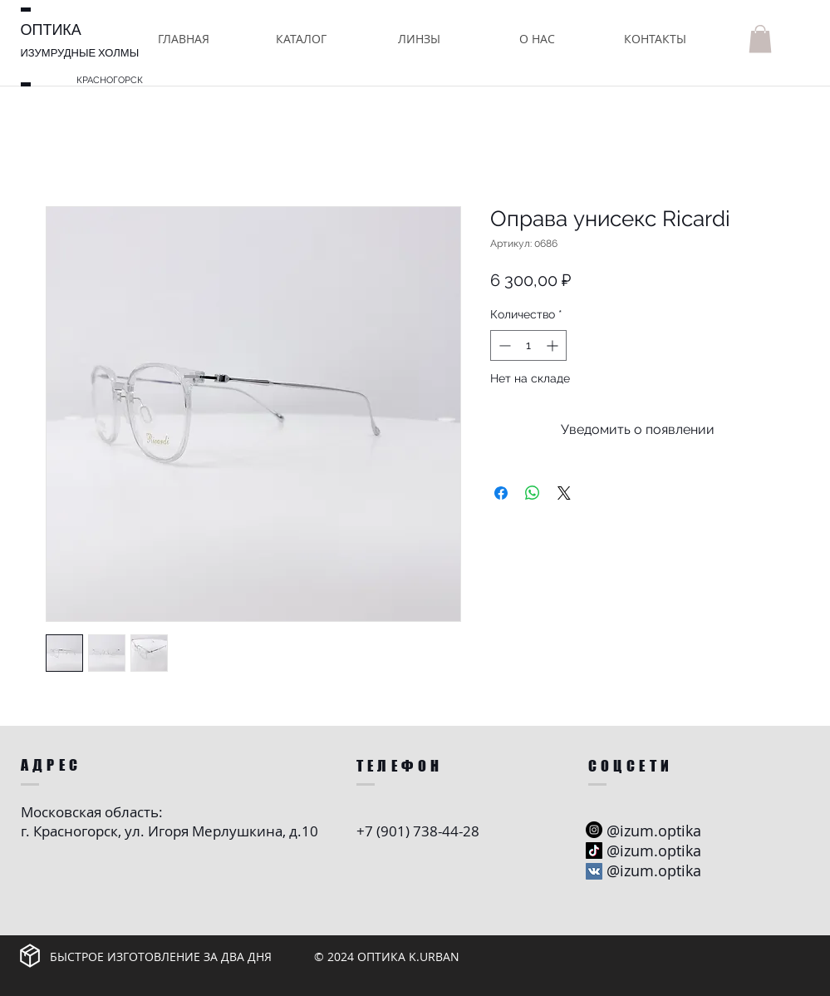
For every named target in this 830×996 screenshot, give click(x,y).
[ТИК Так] (594, 850)
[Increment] (553, 345)
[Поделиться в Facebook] (501, 493)
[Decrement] (503, 345)
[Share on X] (564, 493)
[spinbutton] (528, 345)
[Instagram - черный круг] (594, 829)
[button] (302, 39)
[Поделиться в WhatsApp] (533, 493)
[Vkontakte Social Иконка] (594, 871)
